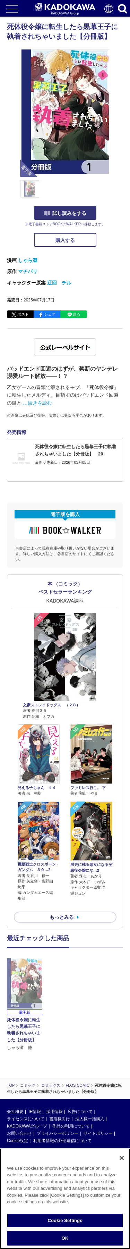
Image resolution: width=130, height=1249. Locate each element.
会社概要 (15, 1111)
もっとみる (62, 917)
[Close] (121, 1158)
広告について (80, 1111)
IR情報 (34, 1111)
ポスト (23, 314)
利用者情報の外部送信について (62, 1140)
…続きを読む (37, 403)
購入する (65, 240)
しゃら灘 (27, 260)
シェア (49, 314)
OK (65, 1238)
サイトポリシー (98, 1133)
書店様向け (59, 1118)
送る (76, 314)
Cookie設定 (17, 1140)
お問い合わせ (19, 1133)
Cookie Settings (64, 1220)
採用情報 (54, 1111)
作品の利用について (71, 1126)
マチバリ (27, 271)
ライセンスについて (25, 1118)
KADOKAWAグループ (27, 1126)
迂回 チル (59, 283)
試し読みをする (65, 213)
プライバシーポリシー (57, 1133)
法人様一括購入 (89, 1118)
